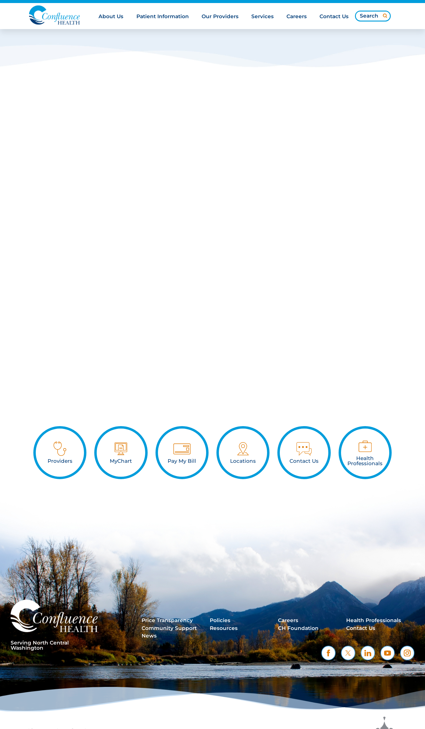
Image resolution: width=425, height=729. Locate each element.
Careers (288, 620)
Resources (224, 628)
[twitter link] (348, 653)
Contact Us (360, 628)
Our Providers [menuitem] (220, 16)
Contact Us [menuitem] (334, 16)
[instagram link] (407, 653)
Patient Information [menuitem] (162, 16)
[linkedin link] (368, 653)
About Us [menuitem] (111, 16)
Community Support (169, 628)
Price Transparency (167, 620)
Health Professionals (373, 620)
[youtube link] (387, 653)
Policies (220, 620)
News (149, 636)
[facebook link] (328, 653)
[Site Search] (385, 15)
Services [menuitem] (262, 16)
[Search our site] (373, 16)
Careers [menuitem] (296, 16)
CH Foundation (298, 628)
